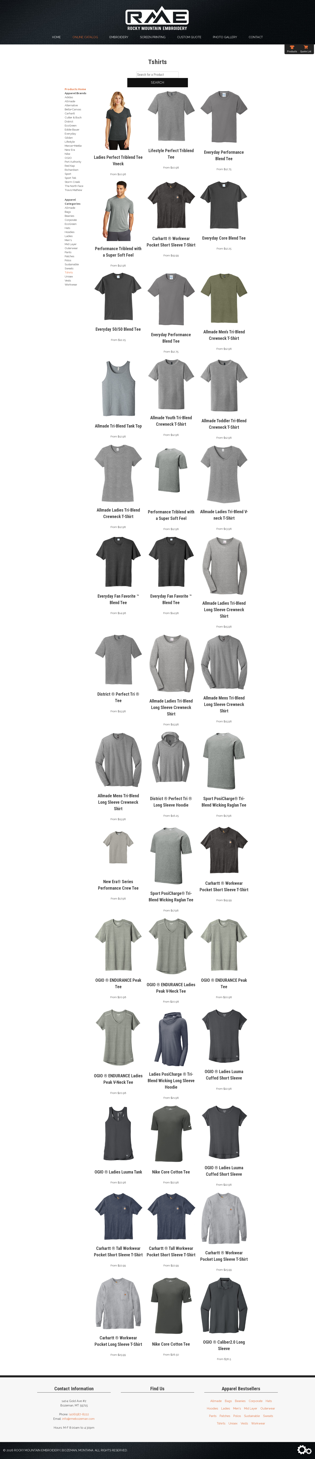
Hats (269, 1401)
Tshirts (221, 1423)
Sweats (268, 1416)
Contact (256, 37)
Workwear (258, 1423)
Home (56, 37)
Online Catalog (85, 37)
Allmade (216, 1401)
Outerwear (267, 1408)
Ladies (225, 1408)
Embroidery (119, 37)
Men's (237, 1408)
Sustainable (252, 1416)
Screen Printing (152, 37)
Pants (212, 1416)
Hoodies (212, 1408)
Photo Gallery (225, 37)
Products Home (75, 89)
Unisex (233, 1423)
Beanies (240, 1401)
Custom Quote (189, 37)
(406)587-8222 (79, 1414)
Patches (225, 1416)
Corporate (255, 1401)
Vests (244, 1423)
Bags (228, 1401)
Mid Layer (250, 1408)
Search (157, 82)
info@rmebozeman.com (78, 1418)
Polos (237, 1416)
